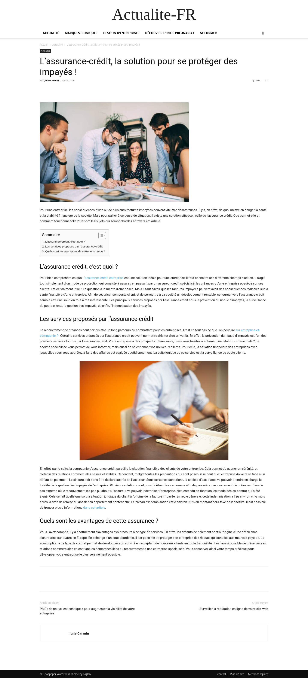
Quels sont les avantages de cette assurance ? (75, 251)
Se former (208, 33)
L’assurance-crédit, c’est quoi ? (65, 241)
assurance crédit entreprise (104, 278)
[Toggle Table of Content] (100, 235)
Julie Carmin (51, 80)
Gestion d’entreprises (121, 33)
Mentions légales (258, 674)
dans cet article (94, 508)
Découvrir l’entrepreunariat (169, 33)
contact (221, 674)
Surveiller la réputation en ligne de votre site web (234, 609)
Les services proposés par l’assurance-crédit (74, 246)
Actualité (51, 33)
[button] (263, 33)
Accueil (44, 44)
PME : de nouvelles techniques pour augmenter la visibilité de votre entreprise (87, 611)
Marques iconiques (81, 33)
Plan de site (237, 674)
